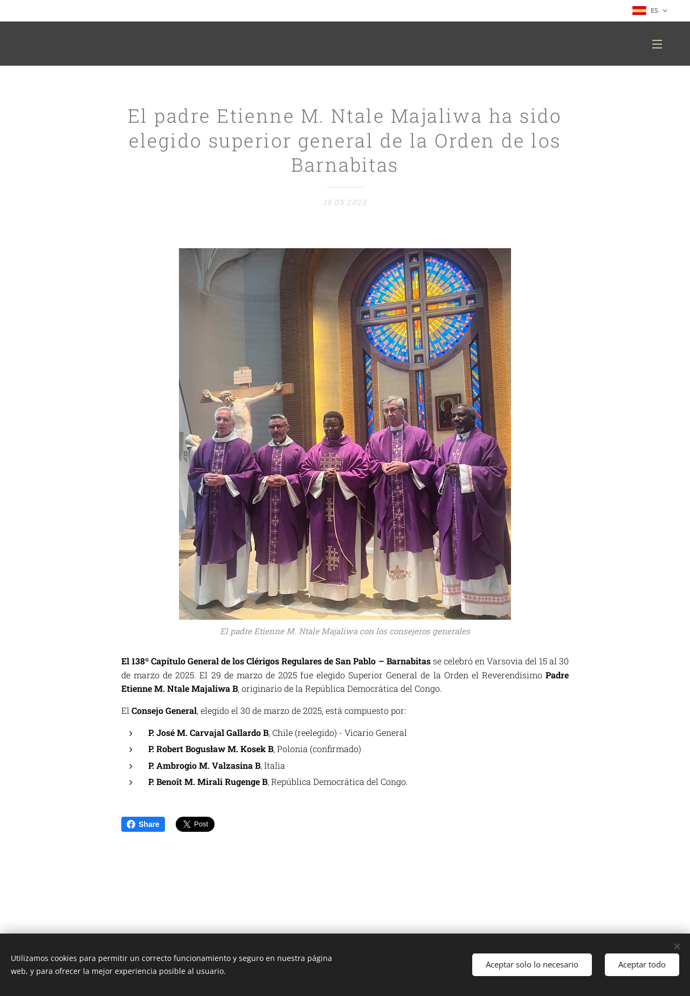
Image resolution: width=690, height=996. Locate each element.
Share (143, 824)
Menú (657, 44)
